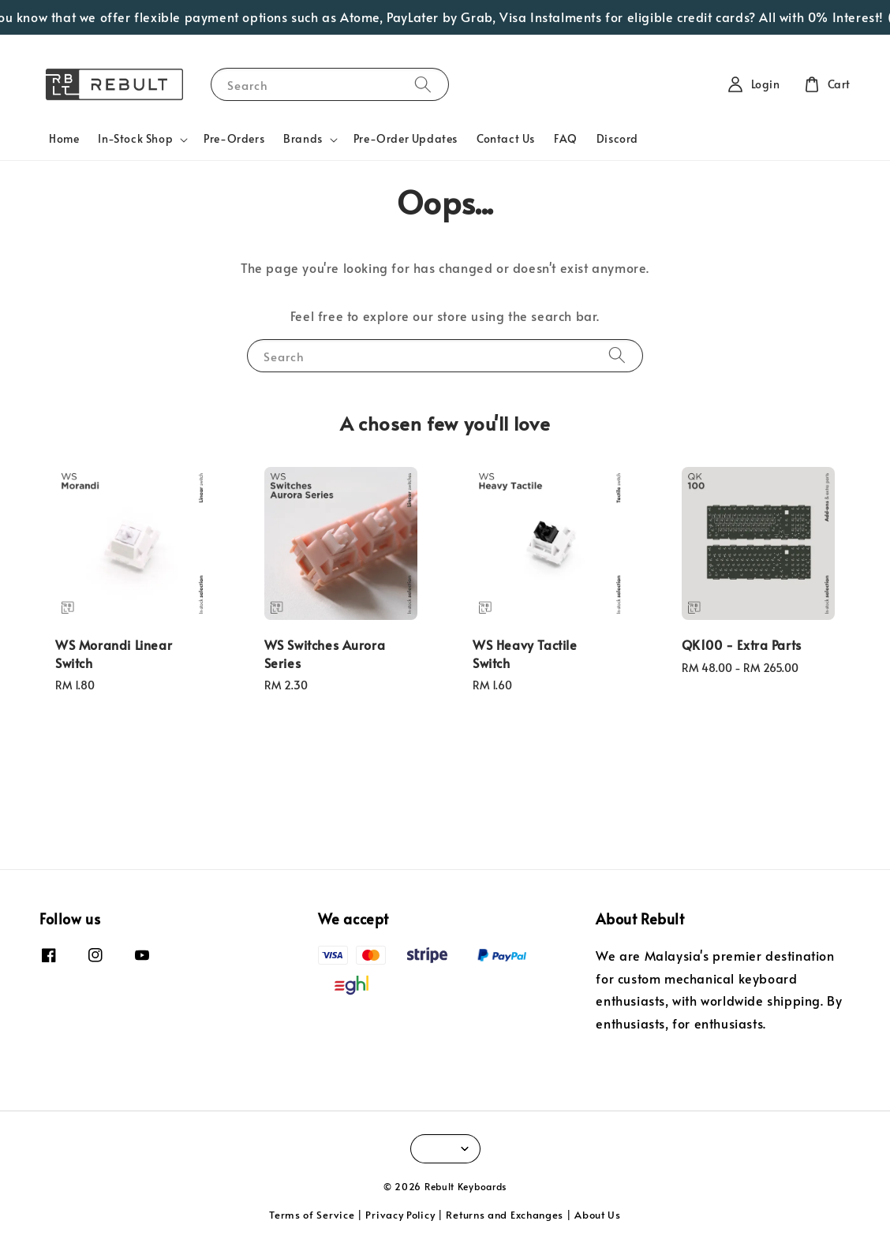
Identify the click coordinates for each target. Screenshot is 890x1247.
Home (64, 138)
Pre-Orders (234, 138)
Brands (303, 139)
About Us (597, 1215)
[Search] (423, 84)
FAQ (566, 138)
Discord (617, 138)
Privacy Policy (400, 1215)
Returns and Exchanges (504, 1215)
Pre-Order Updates (405, 138)
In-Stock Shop (135, 139)
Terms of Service (311, 1215)
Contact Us (506, 138)
